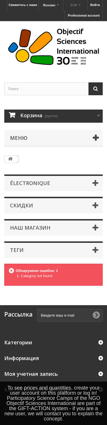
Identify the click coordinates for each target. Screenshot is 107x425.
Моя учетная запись (31, 373)
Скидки (21, 205)
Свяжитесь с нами (23, 5)
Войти (95, 5)
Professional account (84, 15)
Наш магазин (30, 227)
